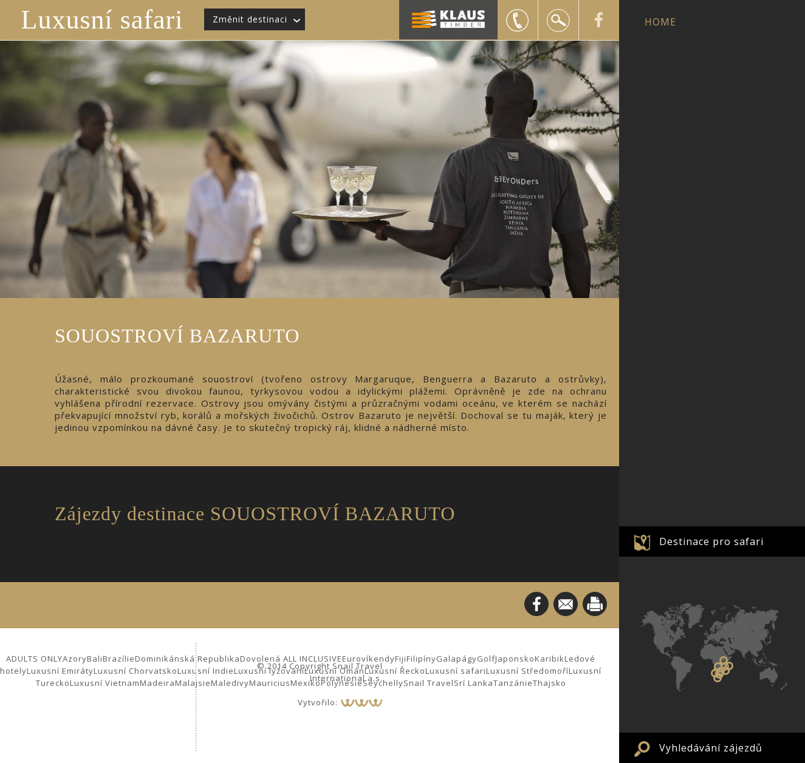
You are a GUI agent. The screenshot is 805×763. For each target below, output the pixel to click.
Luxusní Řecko (395, 670)
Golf (486, 658)
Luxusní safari (102, 20)
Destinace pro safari (711, 541)
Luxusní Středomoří (527, 670)
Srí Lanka (473, 682)
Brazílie (119, 658)
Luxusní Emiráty (60, 670)
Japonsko (515, 658)
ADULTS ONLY (34, 658)
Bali (95, 658)
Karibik (549, 658)
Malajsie (193, 682)
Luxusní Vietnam (105, 682)
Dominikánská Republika (187, 658)
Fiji (400, 658)
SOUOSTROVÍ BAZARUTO (725, 670)
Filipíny (421, 658)
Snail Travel (428, 682)
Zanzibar (729, 666)
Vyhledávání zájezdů (710, 748)
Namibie (715, 673)
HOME (660, 22)
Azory (75, 658)
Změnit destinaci (250, 19)
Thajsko (549, 682)
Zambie (718, 666)
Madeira (157, 682)
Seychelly (383, 682)
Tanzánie (513, 682)
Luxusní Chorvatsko (135, 670)
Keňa (723, 660)
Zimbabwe (720, 671)
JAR (717, 678)
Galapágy (456, 658)
